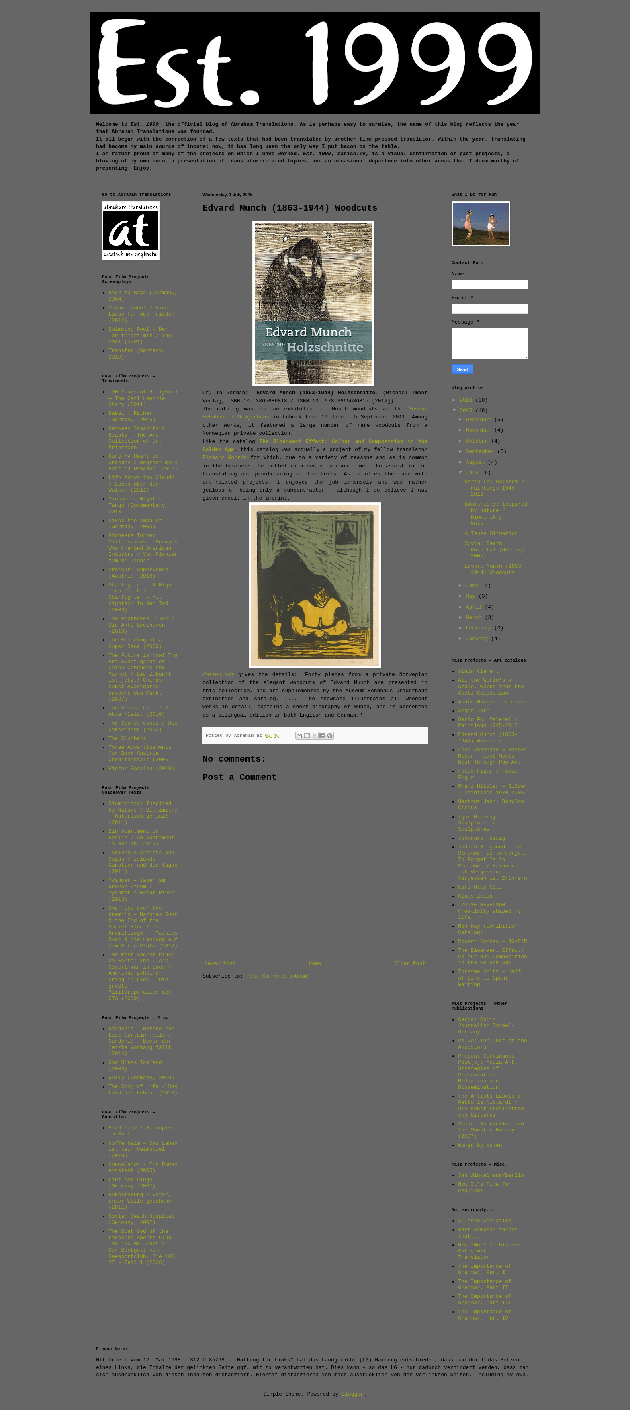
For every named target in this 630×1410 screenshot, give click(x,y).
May (472, 596)
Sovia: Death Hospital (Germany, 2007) (141, 1219)
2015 (467, 411)
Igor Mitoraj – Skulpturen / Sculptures (480, 823)
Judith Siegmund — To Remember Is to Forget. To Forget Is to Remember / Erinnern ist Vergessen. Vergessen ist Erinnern (492, 862)
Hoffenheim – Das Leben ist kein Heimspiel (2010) (143, 1149)
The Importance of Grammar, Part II (484, 1285)
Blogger (353, 1394)
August (477, 462)
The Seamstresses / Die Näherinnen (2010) (143, 726)
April (475, 607)
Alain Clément (478, 671)
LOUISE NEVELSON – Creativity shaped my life (489, 911)
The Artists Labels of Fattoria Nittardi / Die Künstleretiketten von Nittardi (491, 1105)
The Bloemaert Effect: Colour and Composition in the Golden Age (492, 956)
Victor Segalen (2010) (141, 769)
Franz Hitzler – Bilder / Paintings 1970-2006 (492, 789)
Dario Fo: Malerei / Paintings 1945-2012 (494, 488)
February (480, 628)
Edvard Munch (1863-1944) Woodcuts (494, 569)
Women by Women (480, 1145)
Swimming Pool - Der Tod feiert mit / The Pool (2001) (139, 335)
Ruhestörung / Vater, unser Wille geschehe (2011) (139, 1201)
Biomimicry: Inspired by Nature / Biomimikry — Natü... (495, 513)
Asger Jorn (473, 711)
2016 (467, 400)
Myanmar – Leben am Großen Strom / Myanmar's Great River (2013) (141, 889)
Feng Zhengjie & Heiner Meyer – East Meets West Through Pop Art (492, 756)
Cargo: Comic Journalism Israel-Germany (486, 1026)
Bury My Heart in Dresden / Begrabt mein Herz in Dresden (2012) (143, 462)
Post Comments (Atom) (277, 976)
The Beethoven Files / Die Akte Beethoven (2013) (141, 625)
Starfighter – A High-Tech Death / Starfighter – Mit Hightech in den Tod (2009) (141, 597)
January (478, 639)
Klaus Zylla (475, 896)
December (480, 420)
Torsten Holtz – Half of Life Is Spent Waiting (489, 978)
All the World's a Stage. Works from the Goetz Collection (491, 686)
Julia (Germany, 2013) (141, 1078)
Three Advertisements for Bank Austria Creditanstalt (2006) (139, 753)
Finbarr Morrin (224, 458)
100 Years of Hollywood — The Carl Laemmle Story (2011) (143, 398)
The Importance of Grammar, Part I (484, 1269)
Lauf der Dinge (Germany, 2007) (131, 1183)
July (474, 473)
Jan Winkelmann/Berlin (491, 1175)
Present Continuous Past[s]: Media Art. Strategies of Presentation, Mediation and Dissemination (488, 1071)
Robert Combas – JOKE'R (492, 942)
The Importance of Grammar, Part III (484, 1299)
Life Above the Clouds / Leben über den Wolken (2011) (141, 484)
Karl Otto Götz (480, 887)
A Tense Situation (491, 534)
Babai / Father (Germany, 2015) (131, 416)
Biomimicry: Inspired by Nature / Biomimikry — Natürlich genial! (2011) (143, 813)
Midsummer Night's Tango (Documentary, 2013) (138, 505)
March (475, 618)
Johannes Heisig (481, 838)
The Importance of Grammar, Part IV (484, 1315)
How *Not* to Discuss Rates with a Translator (489, 1251)
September (481, 452)
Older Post (409, 964)
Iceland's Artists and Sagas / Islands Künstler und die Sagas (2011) (143, 862)
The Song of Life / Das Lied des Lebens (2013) (143, 1090)
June (474, 586)
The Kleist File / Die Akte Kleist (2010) (141, 711)
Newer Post (220, 964)
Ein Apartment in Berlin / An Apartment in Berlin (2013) (141, 837)
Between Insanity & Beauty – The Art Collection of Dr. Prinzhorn (136, 438)
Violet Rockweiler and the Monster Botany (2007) (491, 1130)
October (478, 441)
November (480, 430)
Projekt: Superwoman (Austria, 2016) (138, 573)
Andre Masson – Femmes (491, 702)
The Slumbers (127, 739)
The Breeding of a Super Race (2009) (135, 643)
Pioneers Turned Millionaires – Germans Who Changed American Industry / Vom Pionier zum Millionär (143, 548)
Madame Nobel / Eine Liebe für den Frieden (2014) (141, 314)
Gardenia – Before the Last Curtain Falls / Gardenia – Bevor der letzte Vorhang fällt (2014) (141, 1041)
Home (315, 964)
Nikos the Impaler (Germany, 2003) (135, 524)
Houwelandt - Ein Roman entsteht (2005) (143, 1168)
